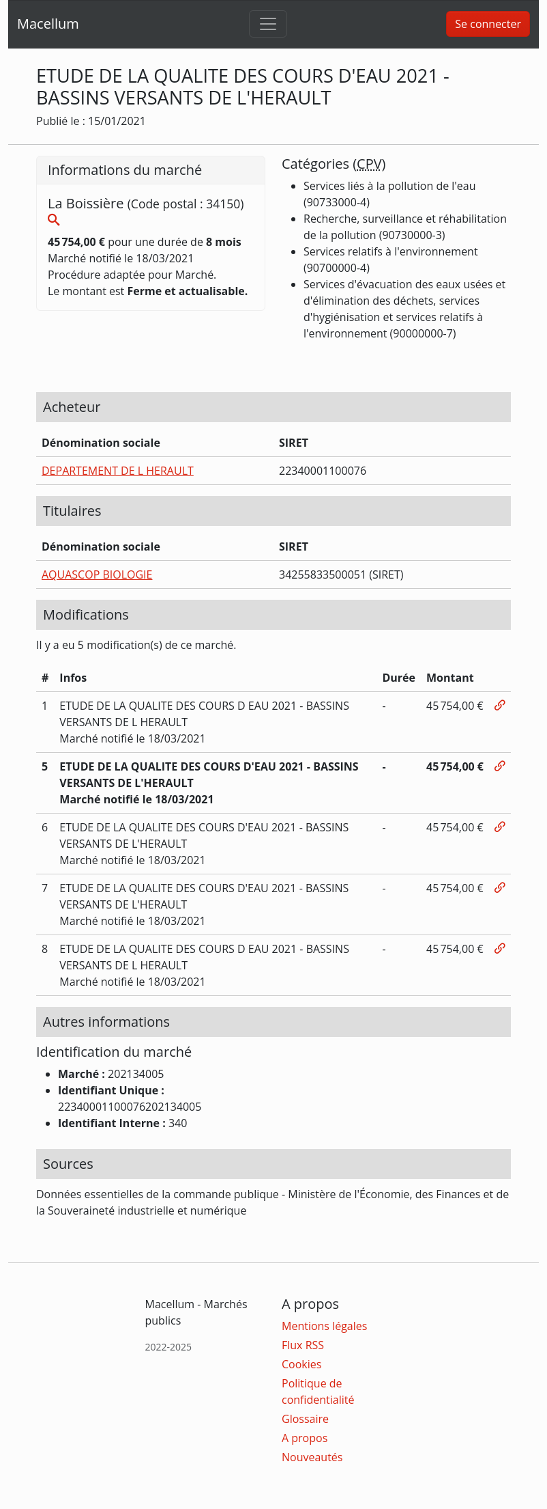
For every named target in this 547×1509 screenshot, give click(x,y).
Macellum (48, 23)
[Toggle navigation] (268, 24)
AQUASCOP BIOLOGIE (97, 574)
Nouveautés (312, 1457)
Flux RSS (303, 1345)
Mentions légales (324, 1325)
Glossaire (305, 1418)
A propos (304, 1437)
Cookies (301, 1364)
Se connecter (488, 23)
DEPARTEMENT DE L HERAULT (118, 470)
